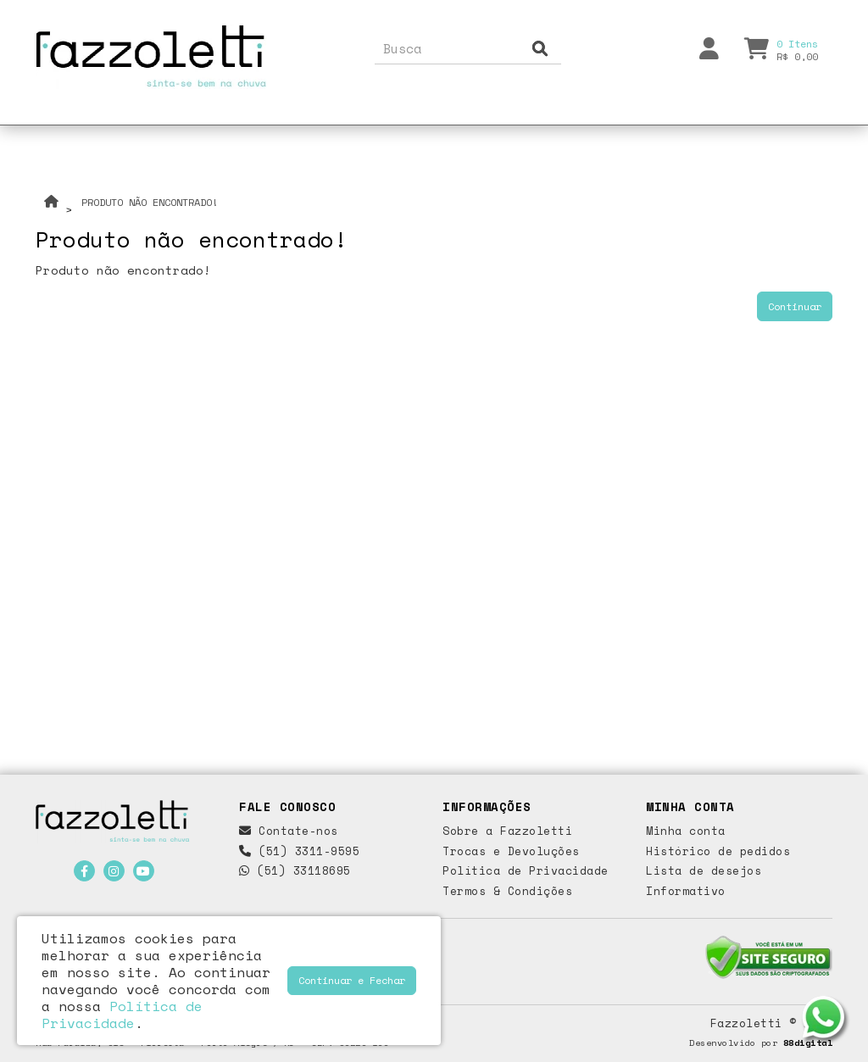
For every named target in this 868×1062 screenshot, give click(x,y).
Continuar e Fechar (351, 980)
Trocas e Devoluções (511, 850)
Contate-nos (288, 830)
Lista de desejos (703, 870)
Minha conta (686, 830)
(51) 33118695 (295, 870)
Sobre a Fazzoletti (507, 830)
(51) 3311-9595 (299, 850)
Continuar (794, 306)
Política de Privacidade (525, 870)
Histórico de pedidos (718, 850)
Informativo (686, 890)
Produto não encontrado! (149, 202)
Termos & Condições (507, 890)
